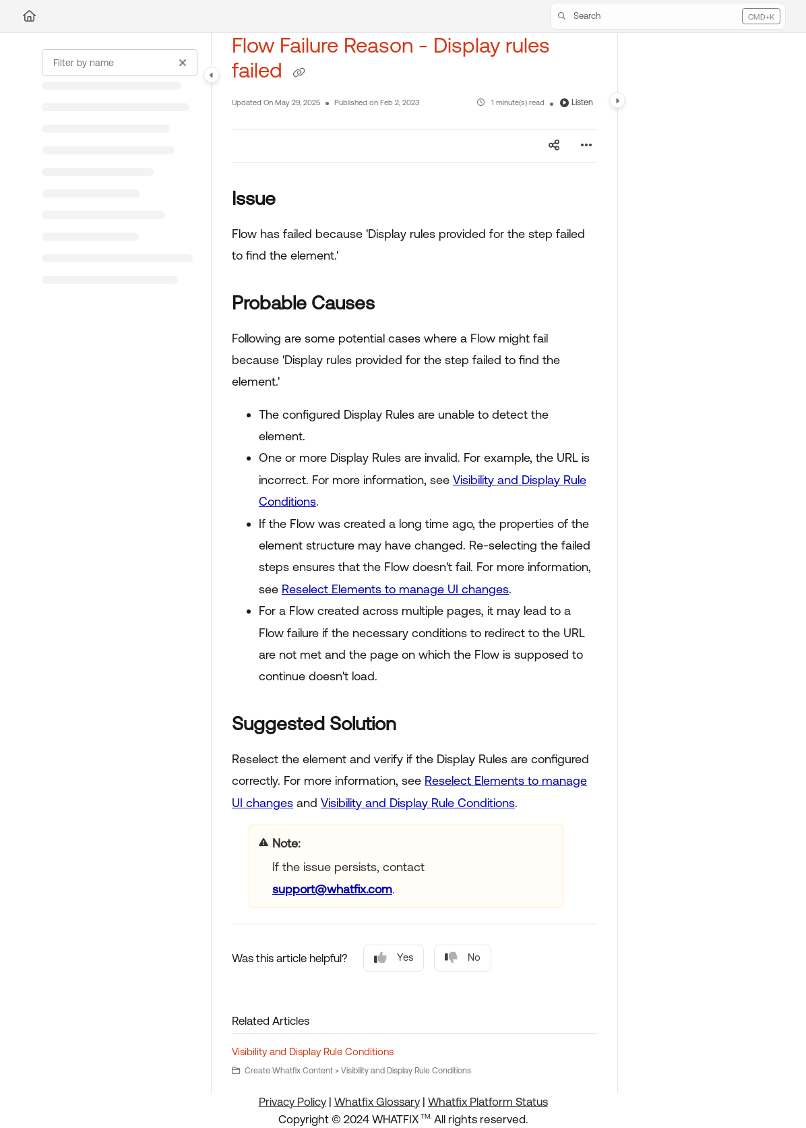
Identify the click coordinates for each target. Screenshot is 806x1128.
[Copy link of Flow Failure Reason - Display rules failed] (298, 72)
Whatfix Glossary (377, 1101)
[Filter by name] (119, 62)
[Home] (29, 16)
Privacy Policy (292, 1101)
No (462, 957)
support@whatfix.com (332, 889)
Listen (576, 102)
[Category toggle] (212, 75)
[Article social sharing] (554, 145)
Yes (393, 957)
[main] (414, 563)
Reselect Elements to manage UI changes (395, 589)
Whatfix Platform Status (488, 1101)
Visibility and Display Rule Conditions (418, 803)
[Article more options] (586, 145)
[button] (668, 16)
